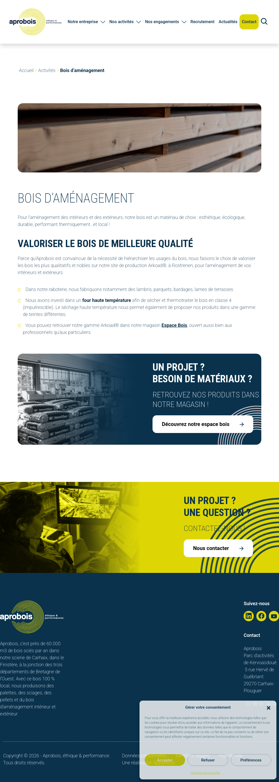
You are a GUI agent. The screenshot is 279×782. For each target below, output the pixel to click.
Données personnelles (205, 772)
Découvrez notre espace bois (203, 424)
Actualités (228, 21)
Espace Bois (174, 325)
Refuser (208, 760)
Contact (249, 21)
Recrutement (202, 21)
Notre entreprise (83, 21)
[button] (268, 707)
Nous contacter (218, 548)
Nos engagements (162, 21)
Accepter (165, 760)
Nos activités (121, 21)
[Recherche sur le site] (264, 22)
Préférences (251, 760)
